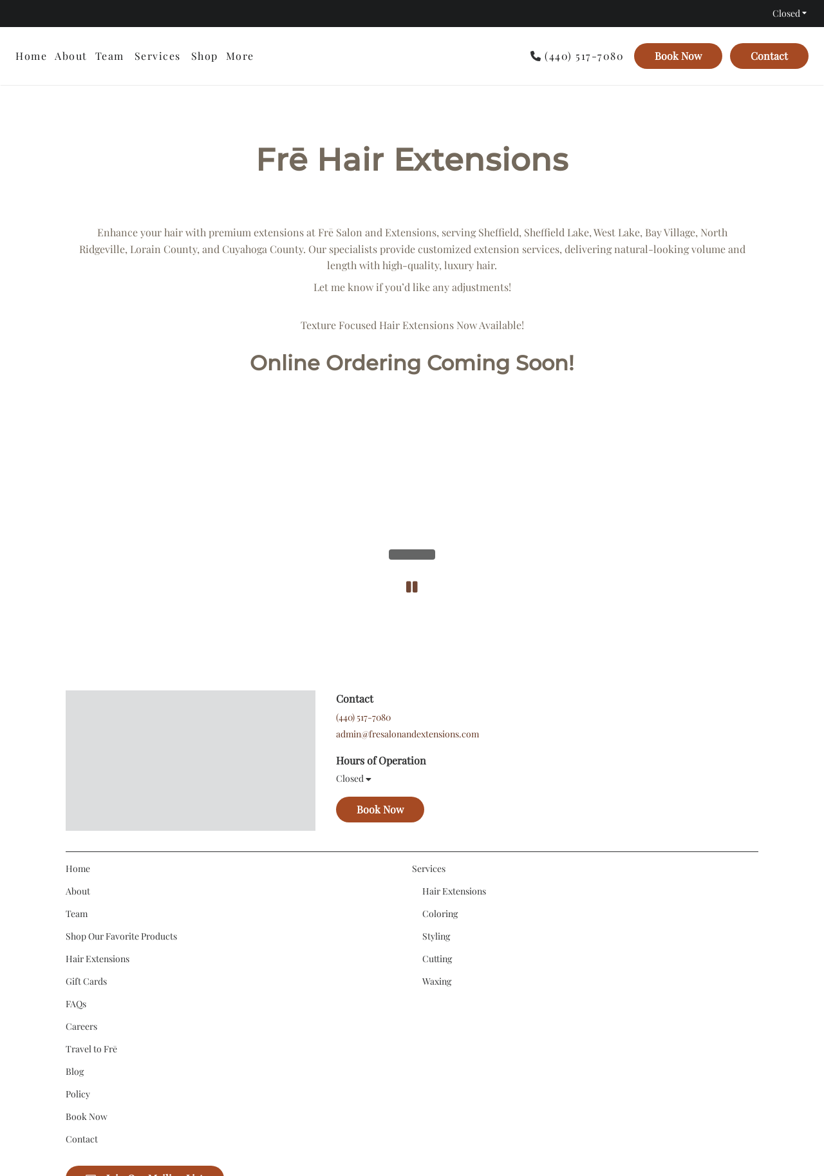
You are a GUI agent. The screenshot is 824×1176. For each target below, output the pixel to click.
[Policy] (78, 954)
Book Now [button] (380, 678)
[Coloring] (440, 774)
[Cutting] (437, 819)
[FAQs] (76, 864)
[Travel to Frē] (91, 909)
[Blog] (75, 931)
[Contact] (767, 56)
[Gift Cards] (86, 841)
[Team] (109, 56)
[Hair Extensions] (97, 819)
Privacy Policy (461, 1129)
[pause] (411, 432)
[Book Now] (678, 56)
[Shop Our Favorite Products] (121, 796)
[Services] (157, 56)
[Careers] (81, 886)
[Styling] (436, 796)
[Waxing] (436, 841)
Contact (769, 55)
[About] (71, 56)
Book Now (678, 55)
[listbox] (204, 56)
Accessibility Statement (381, 1129)
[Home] (33, 56)
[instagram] (21, 13)
